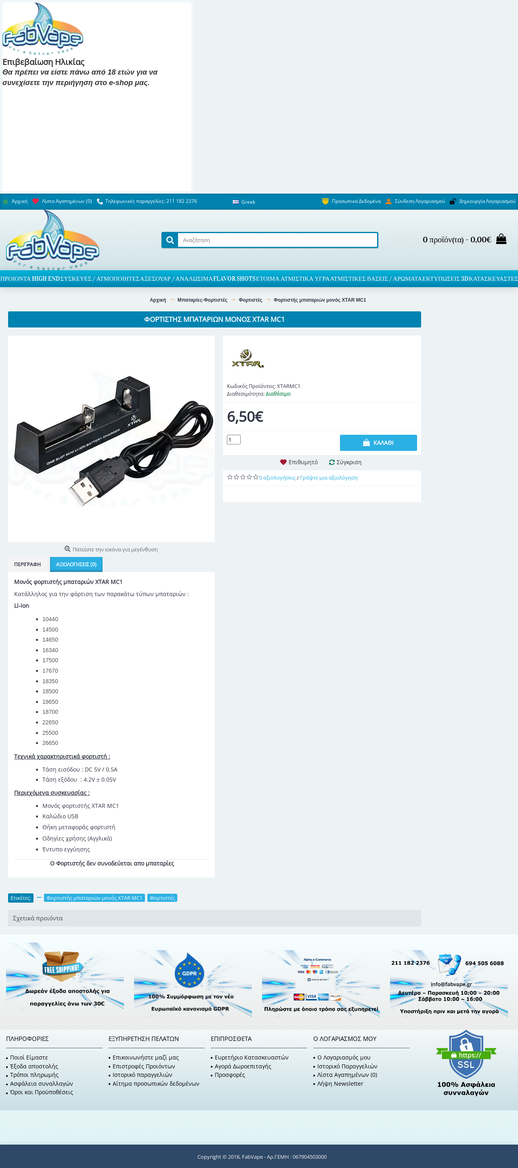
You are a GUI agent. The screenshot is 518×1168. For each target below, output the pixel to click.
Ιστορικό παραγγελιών (140, 1074)
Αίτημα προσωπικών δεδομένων (154, 1083)
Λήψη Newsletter (338, 1083)
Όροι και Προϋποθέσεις (39, 1092)
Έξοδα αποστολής (32, 1066)
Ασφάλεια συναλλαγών (39, 1083)
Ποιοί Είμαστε (27, 1057)
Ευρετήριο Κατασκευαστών (250, 1057)
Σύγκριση (349, 462)
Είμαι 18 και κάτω (95, 94)
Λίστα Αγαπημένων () (345, 1074)
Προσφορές (228, 1074)
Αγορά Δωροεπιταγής (241, 1066)
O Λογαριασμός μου (342, 1057)
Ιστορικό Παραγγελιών (345, 1066)
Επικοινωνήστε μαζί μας (144, 1057)
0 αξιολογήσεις (277, 477)
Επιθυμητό (303, 462)
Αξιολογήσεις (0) (76, 564)
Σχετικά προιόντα (38, 918)
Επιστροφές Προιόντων (142, 1066)
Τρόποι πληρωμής (32, 1074)
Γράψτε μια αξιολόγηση (329, 477)
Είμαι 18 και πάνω (33, 94)
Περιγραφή (27, 564)
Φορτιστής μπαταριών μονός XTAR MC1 (94, 897)
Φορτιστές (162, 897)
